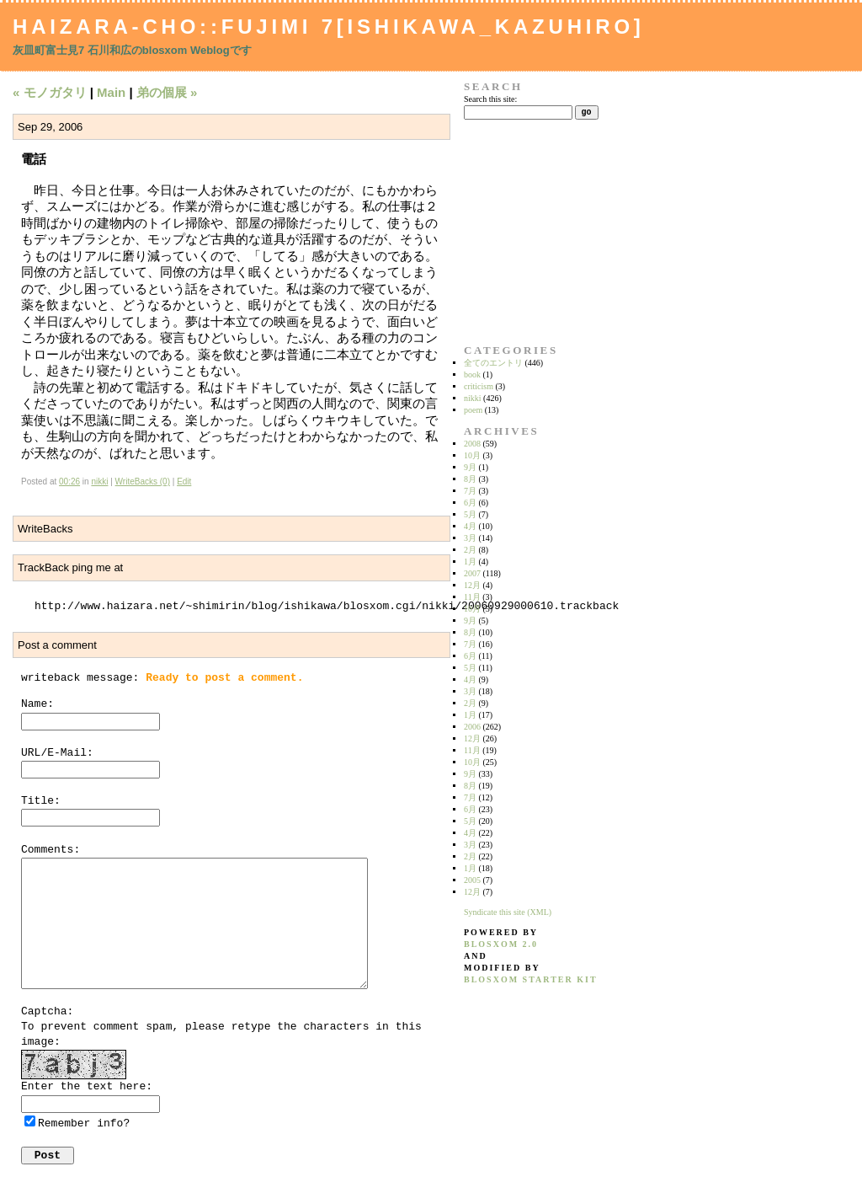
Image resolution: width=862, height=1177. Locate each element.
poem (473, 410)
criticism (478, 386)
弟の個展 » (167, 92)
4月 (470, 526)
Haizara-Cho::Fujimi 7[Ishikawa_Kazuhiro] (329, 26)
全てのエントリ (493, 362)
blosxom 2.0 (501, 944)
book (472, 374)
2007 (472, 573)
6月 (470, 502)
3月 (470, 538)
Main (111, 92)
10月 (472, 455)
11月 (472, 597)
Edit (184, 481)
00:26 (69, 481)
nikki (99, 481)
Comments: (50, 849)
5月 (470, 514)
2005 (472, 880)
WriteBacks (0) (142, 481)
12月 (472, 585)
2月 (470, 549)
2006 (472, 726)
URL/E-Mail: (57, 752)
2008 (472, 443)
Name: (37, 704)
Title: (41, 800)
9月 (470, 467)
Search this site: (490, 99)
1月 (470, 561)
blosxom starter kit (531, 979)
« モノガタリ (50, 92)
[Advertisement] (516, 232)
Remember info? (84, 1123)
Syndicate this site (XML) (507, 912)
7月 (470, 490)
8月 (470, 479)
